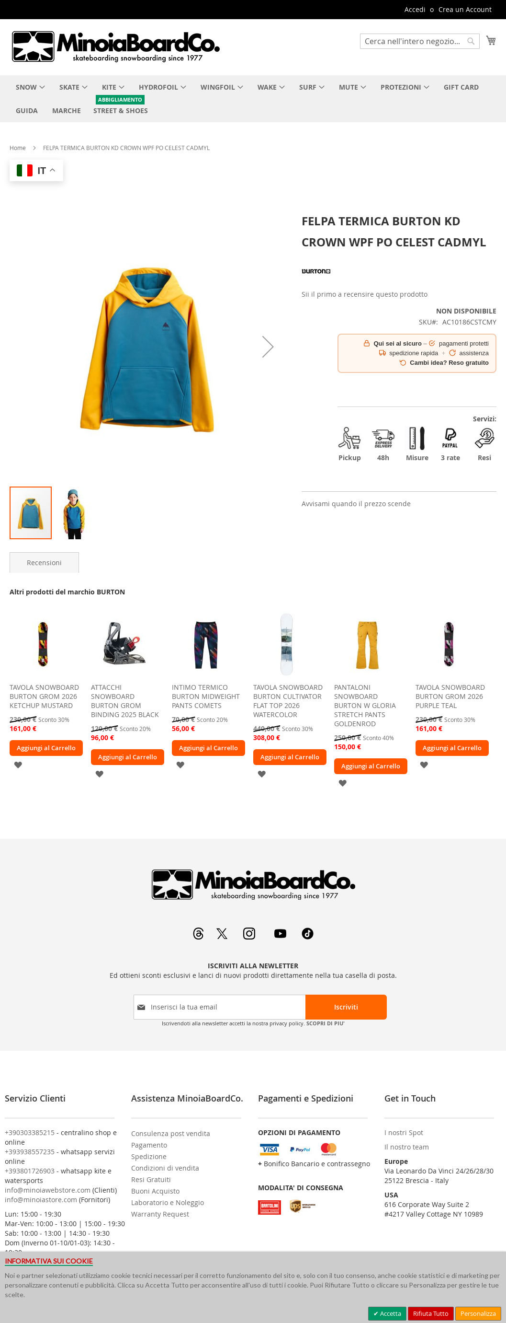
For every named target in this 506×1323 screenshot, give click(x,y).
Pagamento (149, 1144)
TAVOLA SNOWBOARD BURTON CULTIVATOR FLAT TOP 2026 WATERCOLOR (288, 701)
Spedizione (149, 1156)
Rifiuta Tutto (431, 1313)
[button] (268, 347)
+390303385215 (30, 1132)
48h (383, 444)
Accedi (415, 9)
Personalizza (478, 1313)
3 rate (450, 444)
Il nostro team (406, 1146)
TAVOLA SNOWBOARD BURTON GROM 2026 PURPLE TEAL (450, 696)
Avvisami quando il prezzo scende (356, 503)
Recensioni (44, 562)
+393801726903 (30, 1170)
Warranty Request (160, 1214)
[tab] (44, 562)
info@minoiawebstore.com (47, 1190)
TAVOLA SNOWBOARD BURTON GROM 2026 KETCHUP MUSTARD (44, 696)
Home (18, 147)
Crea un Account (465, 9)
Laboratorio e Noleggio (167, 1202)
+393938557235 (30, 1151)
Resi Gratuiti (151, 1179)
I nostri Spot (403, 1132)
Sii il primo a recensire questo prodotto (364, 294)
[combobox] (420, 41)
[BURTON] (316, 283)
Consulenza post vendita (170, 1133)
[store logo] (115, 46)
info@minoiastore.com (41, 1199)
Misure (417, 444)
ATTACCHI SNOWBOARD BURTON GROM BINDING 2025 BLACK (125, 701)
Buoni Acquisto (155, 1190)
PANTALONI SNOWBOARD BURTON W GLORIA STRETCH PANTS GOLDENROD (365, 705)
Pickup (349, 444)
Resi (484, 444)
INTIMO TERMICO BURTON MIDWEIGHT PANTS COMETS (206, 696)
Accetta (390, 1313)
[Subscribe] (346, 1007)
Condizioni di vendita (165, 1167)
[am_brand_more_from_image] (43, 675)
